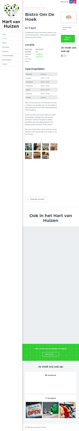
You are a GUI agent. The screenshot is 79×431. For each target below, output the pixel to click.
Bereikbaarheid (6, 60)
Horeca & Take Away (66, 28)
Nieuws (4, 43)
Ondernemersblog (7, 55)
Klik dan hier (49, 354)
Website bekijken (67, 38)
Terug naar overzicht (37, 199)
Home (4, 34)
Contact (4, 64)
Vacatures (5, 51)
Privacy (44, 427)
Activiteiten (5, 47)
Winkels (4, 38)
